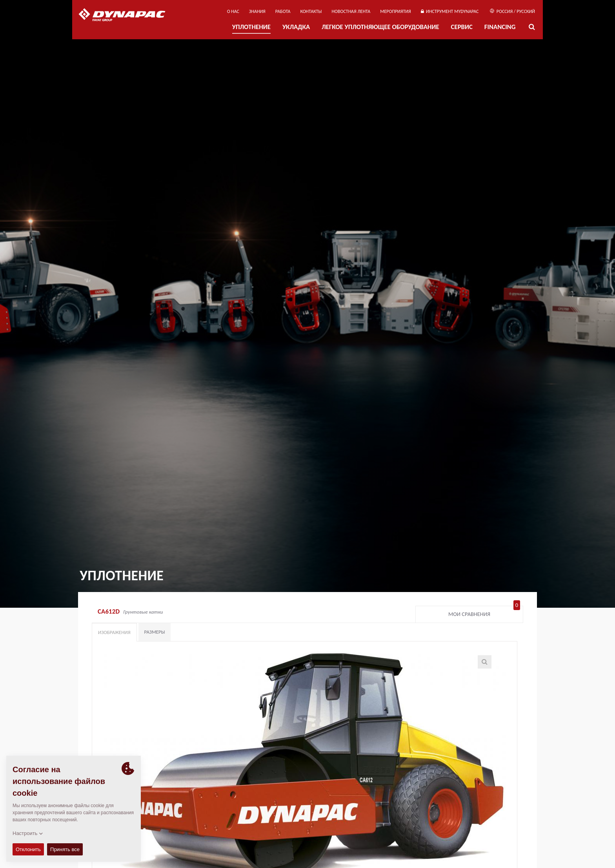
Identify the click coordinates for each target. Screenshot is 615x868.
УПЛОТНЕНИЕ (251, 27)
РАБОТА (283, 11)
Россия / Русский (512, 11)
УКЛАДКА (296, 27)
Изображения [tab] (114, 632)
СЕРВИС (462, 27)
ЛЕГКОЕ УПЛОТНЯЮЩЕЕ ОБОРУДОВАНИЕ (380, 27)
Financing (500, 27)
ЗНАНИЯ (257, 11)
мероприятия (395, 11)
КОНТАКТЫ (311, 11)
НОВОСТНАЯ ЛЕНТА (351, 11)
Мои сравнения (484, 612)
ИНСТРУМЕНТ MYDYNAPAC (450, 11)
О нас (233, 11)
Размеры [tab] (154, 632)
